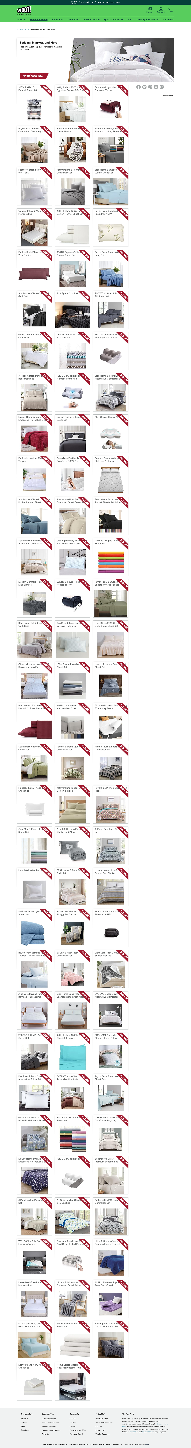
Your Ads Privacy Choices (135, 1444)
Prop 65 (99, 1426)
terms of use (134, 1432)
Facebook (73, 1419)
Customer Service (49, 1419)
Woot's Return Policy (50, 1423)
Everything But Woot (78, 1430)
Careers (24, 1423)
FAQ (23, 1426)
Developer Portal (76, 1434)
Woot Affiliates (102, 1419)
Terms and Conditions (104, 1423)
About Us (25, 1419)
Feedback (25, 1430)
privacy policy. (147, 1432)
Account (161, 10)
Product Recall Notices (51, 1430)
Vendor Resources (103, 1434)
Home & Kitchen (23, 29)
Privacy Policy (101, 1430)
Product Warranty (49, 1426)
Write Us (45, 1434)
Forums (149, 10)
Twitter (73, 1423)
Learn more (115, 2)
